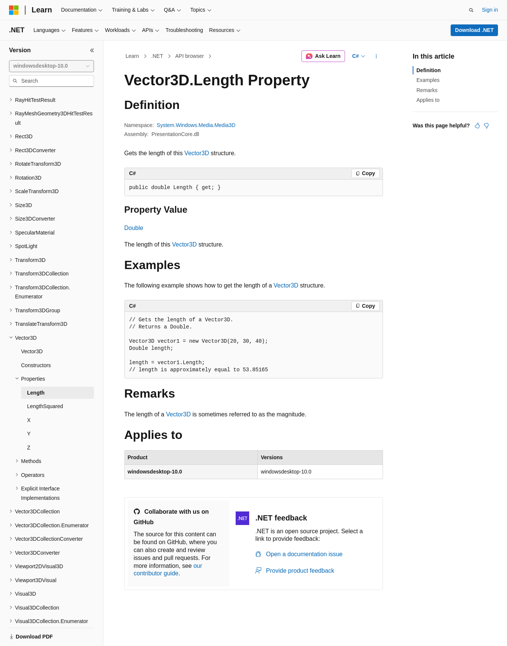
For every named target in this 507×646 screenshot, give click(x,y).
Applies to (427, 100)
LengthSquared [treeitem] (45, 380)
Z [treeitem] (28, 422)
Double (134, 228)
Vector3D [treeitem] (32, 325)
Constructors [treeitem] (36, 339)
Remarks (426, 90)
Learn (132, 56)
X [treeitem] (28, 394)
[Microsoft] (14, 10)
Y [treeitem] (28, 408)
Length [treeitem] (36, 367)
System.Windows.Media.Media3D (196, 125)
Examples (427, 80)
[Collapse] (92, 50)
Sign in (490, 10)
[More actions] (376, 56)
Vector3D (197, 153)
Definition (428, 70)
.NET (157, 56)
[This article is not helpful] (486, 125)
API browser (189, 56)
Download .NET (474, 30)
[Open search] (471, 10)
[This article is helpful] (477, 125)
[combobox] (51, 66)
